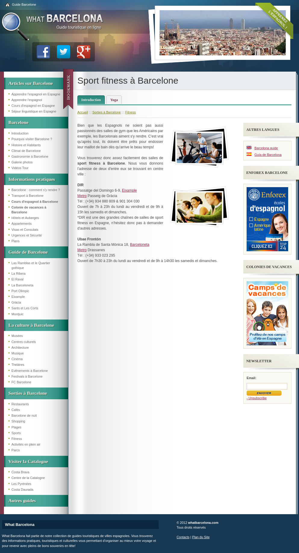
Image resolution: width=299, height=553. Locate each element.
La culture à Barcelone (31, 325)
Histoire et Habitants (26, 145)
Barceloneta (139, 245)
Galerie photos (22, 162)
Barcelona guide (266, 148)
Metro (82, 196)
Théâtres (17, 364)
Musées (17, 336)
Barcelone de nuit (24, 415)
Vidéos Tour (20, 168)
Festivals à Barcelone (26, 376)
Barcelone (18, 122)
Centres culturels (23, 342)
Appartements (21, 223)
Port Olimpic (20, 291)
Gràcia (16, 302)
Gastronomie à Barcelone (29, 156)
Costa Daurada (22, 489)
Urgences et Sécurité (26, 235)
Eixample (18, 296)
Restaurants (20, 404)
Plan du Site (201, 537)
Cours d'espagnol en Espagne (33, 105)
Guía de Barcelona (268, 154)
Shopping (18, 421)
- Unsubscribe (257, 398)
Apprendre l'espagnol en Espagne (35, 94)
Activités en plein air (25, 444)
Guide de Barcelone (28, 252)
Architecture (20, 347)
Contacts (183, 537)
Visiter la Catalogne (28, 461)
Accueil (82, 112)
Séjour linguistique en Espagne (33, 111)
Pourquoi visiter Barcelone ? (31, 139)
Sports (16, 433)
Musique (17, 353)
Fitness (16, 438)
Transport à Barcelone (27, 195)
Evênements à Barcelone (29, 370)
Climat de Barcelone (26, 151)
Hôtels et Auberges (25, 218)
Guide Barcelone (24, 4)
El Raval (17, 279)
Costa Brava (20, 472)
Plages (16, 427)
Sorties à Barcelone (27, 393)
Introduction (19, 133)
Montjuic (17, 314)
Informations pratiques (31, 179)
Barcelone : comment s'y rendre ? (35, 190)
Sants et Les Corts (24, 308)
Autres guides (22, 500)
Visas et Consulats (24, 229)
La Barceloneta (22, 285)
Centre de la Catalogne (28, 478)
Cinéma (17, 359)
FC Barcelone (21, 382)
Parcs (15, 450)
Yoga (114, 100)
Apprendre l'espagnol (26, 100)
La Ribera (18, 273)
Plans (15, 241)
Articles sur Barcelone (30, 83)
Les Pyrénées (21, 484)
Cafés (15, 410)
